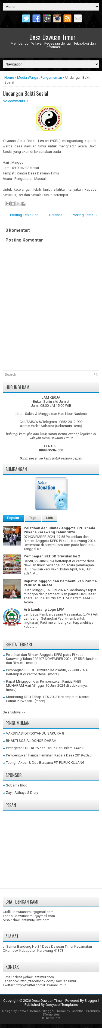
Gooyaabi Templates (61, 1005)
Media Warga (27, 77)
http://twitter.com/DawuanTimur (41, 985)
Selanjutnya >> (14, 712)
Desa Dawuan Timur (52, 37)
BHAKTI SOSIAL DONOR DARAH (31, 741)
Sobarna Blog (16, 785)
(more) (31, 663)
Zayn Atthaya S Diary (22, 793)
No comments (14, 101)
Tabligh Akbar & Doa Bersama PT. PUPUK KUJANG (45, 763)
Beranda (55, 215)
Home (9, 77)
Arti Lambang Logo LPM (44, 609)
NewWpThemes (29, 1011)
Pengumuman (51, 77)
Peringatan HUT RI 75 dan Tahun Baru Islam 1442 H (45, 748)
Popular (13, 518)
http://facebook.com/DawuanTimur (48, 981)
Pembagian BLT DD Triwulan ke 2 (52, 556)
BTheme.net (51, 1018)
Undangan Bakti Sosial (25, 93)
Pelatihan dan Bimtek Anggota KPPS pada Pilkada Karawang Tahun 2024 (59, 530)
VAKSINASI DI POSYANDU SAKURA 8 (35, 733)
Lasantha (77, 1011)
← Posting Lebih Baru (22, 215)
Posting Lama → (85, 215)
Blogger (91, 1001)
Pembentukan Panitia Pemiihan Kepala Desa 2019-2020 (48, 755)
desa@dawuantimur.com (34, 977)
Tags (32, 518)
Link (49, 518)
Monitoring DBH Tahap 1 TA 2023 (31, 697)
